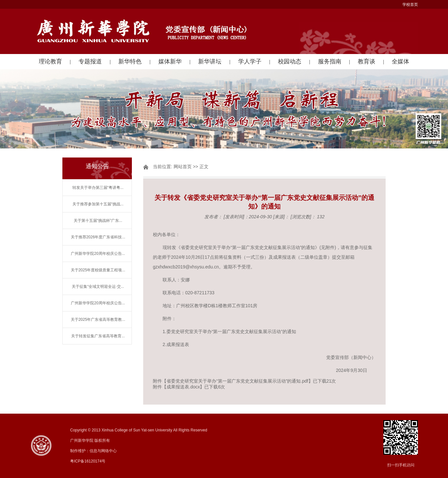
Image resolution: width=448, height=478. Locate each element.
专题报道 (90, 61)
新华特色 (130, 61)
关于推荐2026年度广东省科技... (98, 237)
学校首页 (410, 4)
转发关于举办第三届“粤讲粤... (97, 187)
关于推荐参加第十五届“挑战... (97, 204)
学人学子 (249, 61)
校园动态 (289, 61)
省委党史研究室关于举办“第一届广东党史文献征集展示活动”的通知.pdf (237, 381)
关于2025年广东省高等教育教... (98, 319)
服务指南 (329, 61)
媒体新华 (170, 61)
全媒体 (400, 61)
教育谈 (366, 61)
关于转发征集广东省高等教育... (98, 336)
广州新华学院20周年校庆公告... (98, 253)
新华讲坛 (209, 61)
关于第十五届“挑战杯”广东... (98, 220)
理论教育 (50, 61)
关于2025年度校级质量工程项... (98, 270)
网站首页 (183, 166)
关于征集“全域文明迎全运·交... (98, 286)
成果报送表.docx (183, 386)
